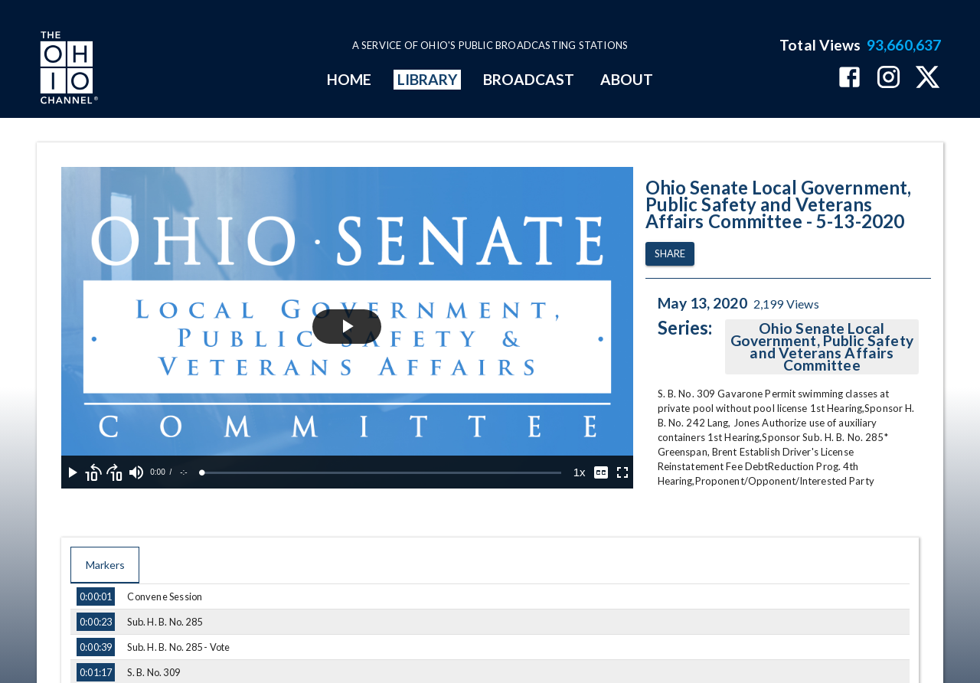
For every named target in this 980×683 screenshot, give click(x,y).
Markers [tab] (105, 565)
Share (669, 254)
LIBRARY (427, 79)
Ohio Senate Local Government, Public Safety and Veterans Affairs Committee (822, 346)
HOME (349, 79)
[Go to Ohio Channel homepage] (67, 70)
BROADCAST (529, 79)
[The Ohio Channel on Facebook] (849, 78)
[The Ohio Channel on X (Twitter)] (927, 78)
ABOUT (626, 79)
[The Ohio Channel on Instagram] (888, 78)
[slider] (381, 473)
